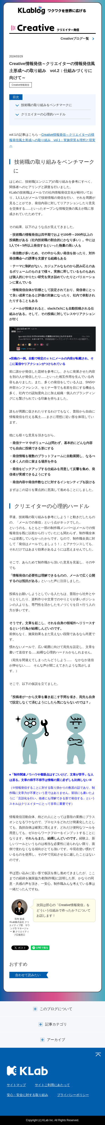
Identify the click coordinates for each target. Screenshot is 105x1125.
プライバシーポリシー (73, 1095)
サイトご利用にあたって (52, 1085)
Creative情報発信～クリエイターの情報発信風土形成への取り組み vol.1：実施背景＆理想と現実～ (52, 140)
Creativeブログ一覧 (75, 38)
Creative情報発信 (20, 85)
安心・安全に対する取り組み (27, 1095)
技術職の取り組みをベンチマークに (46, 105)
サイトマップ (16, 1085)
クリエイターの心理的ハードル (43, 114)
